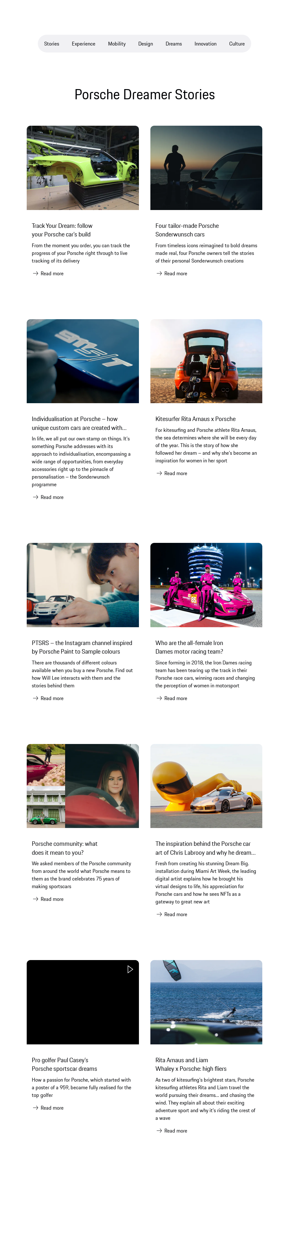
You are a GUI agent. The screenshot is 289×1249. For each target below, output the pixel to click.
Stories (51, 43)
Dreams (174, 43)
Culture (237, 43)
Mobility (117, 43)
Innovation (206, 43)
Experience (83, 43)
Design (145, 43)
